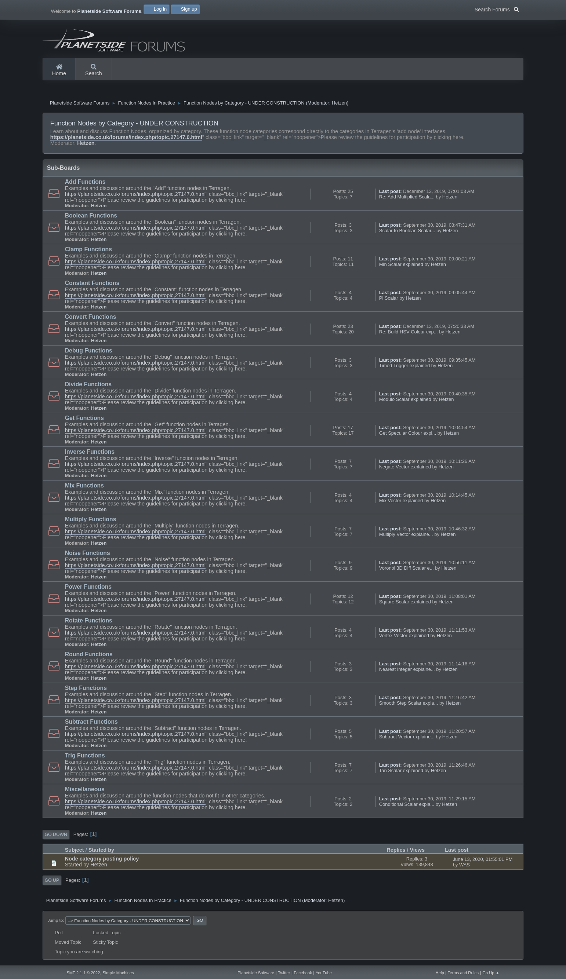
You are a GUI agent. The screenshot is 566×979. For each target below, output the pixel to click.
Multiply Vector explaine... (406, 536)
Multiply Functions (90, 521)
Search (93, 70)
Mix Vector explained (401, 502)
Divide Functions (88, 386)
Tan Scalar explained (401, 772)
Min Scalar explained (401, 266)
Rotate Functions (88, 622)
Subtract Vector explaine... (407, 738)
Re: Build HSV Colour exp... (408, 333)
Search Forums (497, 9)
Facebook (303, 973)
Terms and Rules (463, 973)
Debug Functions (88, 352)
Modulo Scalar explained (405, 401)
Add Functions (85, 183)
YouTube (324, 973)
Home (59, 70)
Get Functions (84, 420)
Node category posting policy (102, 860)
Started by (101, 852)
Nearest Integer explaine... (407, 671)
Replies (396, 852)
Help (440, 973)
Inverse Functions (90, 453)
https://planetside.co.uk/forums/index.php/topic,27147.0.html (126, 139)
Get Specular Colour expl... (407, 435)
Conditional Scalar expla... (407, 806)
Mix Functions (84, 487)
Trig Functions (85, 757)
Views (421, 852)
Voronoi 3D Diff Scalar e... (406, 570)
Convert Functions (90, 318)
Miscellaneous (85, 791)
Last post (456, 852)
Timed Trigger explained (404, 367)
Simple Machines (118, 973)
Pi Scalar (388, 300)
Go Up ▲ (491, 973)
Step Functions (86, 690)
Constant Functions (92, 285)
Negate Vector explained (405, 468)
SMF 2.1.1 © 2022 (83, 973)
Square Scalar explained (405, 603)
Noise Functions (87, 555)
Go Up (52, 882)
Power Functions (88, 588)
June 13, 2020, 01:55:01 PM (483, 861)
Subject (74, 852)
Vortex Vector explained (404, 637)
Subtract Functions (91, 723)
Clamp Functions (88, 251)
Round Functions (89, 656)
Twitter (284, 973)
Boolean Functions (91, 217)
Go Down (56, 836)
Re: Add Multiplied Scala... (407, 198)
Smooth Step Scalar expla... (408, 705)
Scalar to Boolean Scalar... (407, 232)
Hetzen (339, 104)
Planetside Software (255, 973)
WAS (464, 866)
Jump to (55, 922)
